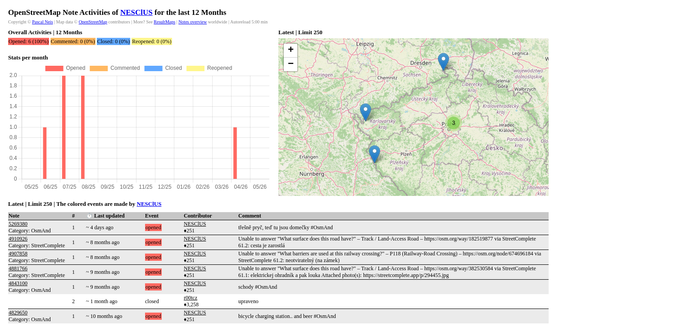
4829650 (18, 312)
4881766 (18, 268)
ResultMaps (164, 21)
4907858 (18, 253)
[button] (365, 112)
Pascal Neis (42, 21)
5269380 (18, 224)
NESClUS (136, 12)
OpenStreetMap (93, 21)
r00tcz (190, 298)
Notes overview (192, 21)
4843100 (18, 283)
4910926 (18, 239)
